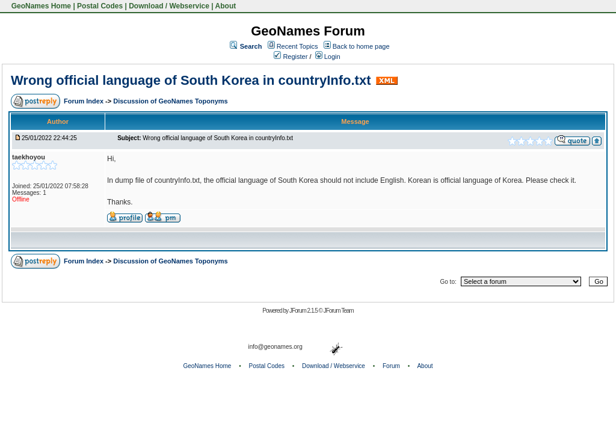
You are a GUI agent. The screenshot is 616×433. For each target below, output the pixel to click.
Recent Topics (297, 46)
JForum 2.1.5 (304, 310)
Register (290, 56)
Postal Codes (100, 6)
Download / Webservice (169, 6)
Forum (391, 366)
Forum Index (84, 101)
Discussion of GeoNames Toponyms (170, 101)
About (225, 6)
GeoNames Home (40, 6)
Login (327, 56)
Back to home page (361, 46)
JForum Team (339, 310)
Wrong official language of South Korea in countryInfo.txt (191, 80)
